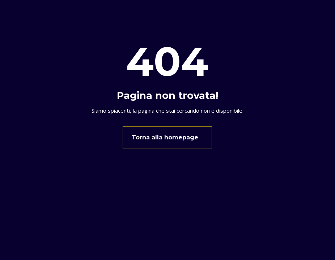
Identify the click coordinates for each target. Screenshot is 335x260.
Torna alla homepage (165, 137)
